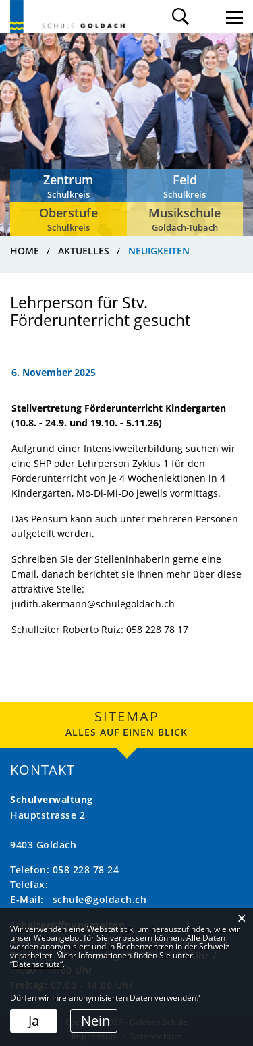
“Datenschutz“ (36, 964)
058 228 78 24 (86, 869)
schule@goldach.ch (100, 899)
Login (207, 16)
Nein (95, 1021)
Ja (33, 1021)
